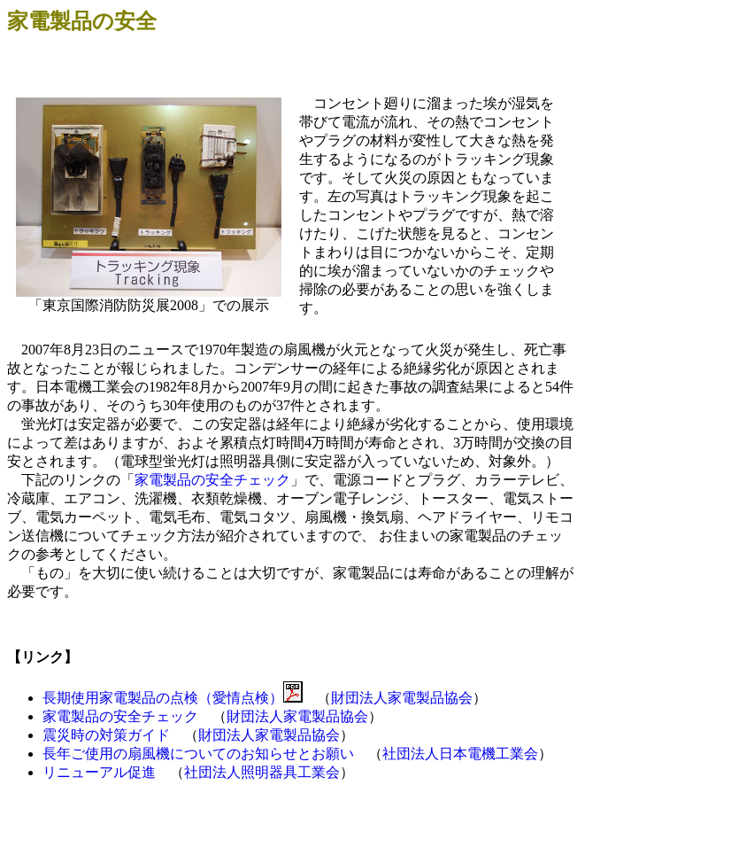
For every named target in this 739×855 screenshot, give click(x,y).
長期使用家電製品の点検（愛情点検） (162, 697)
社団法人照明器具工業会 (262, 772)
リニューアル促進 (99, 772)
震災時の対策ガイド (106, 734)
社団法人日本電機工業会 (460, 753)
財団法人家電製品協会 (402, 697)
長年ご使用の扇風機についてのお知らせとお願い (198, 753)
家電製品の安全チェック (212, 479)
